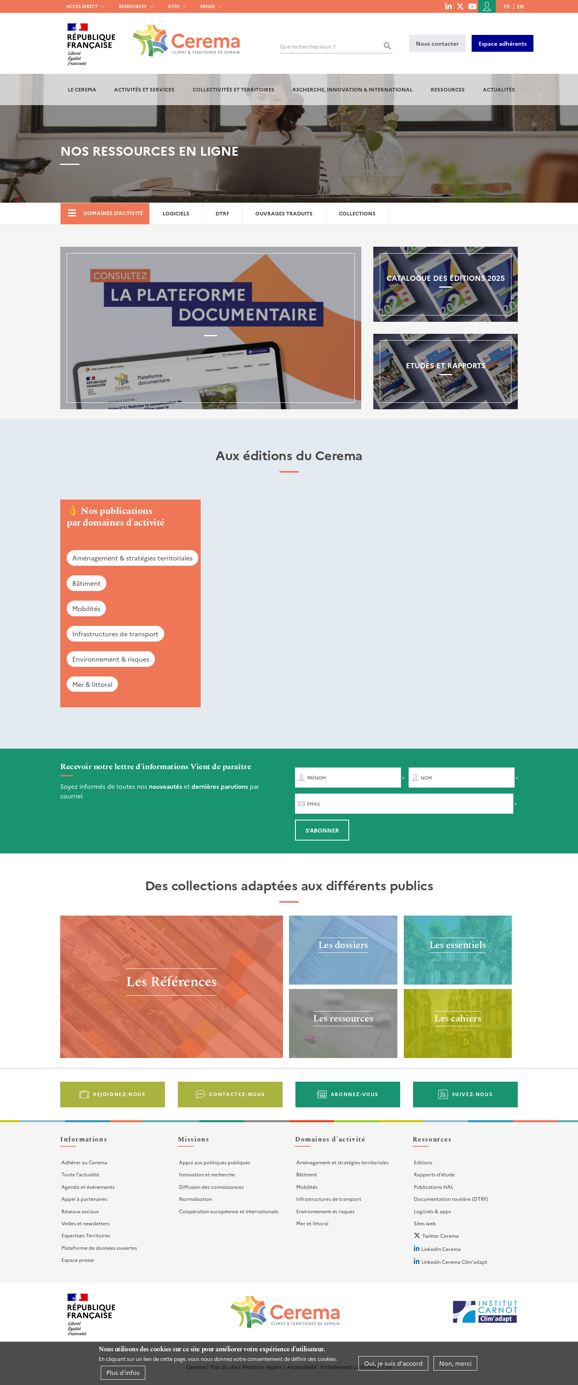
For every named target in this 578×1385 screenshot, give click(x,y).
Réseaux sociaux (80, 1211)
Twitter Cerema (440, 1235)
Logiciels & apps (432, 1211)
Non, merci (455, 1363)
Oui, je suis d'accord (393, 1363)
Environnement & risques (110, 658)
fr (507, 6)
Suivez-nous (472, 1094)
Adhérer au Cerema (84, 1162)
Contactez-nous (237, 1094)
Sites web (425, 1223)
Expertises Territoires (85, 1235)
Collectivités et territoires (234, 89)
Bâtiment (86, 583)
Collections (357, 213)
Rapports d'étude (434, 1174)
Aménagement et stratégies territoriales (342, 1162)
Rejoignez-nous (119, 1094)
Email (314, 803)
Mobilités (86, 608)
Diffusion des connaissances (211, 1186)
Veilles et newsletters (85, 1223)
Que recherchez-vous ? (308, 46)
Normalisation (195, 1198)
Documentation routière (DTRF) (451, 1198)
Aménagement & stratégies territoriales (132, 557)
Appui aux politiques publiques (214, 1162)
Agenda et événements (87, 1186)
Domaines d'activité (113, 212)
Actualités (499, 89)
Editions (423, 1162)
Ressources (133, 6)
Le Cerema (82, 89)
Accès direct (82, 6)
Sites (173, 6)
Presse (207, 6)
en (520, 6)
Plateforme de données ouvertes (99, 1247)
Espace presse (77, 1259)
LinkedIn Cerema (441, 1248)
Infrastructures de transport (115, 633)
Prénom (316, 777)
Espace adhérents (502, 43)
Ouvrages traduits (284, 213)
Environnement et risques (325, 1211)
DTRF (222, 213)
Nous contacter (437, 43)
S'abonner (322, 830)
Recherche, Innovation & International (353, 89)
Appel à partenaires (84, 1198)
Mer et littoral (312, 1223)
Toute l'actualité (80, 1174)
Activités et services (144, 89)
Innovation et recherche (207, 1174)
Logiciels (176, 213)
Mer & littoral (92, 684)
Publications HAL (433, 1186)
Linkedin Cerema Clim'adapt (454, 1261)
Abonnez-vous (355, 1094)
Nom (426, 777)
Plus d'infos (123, 1372)
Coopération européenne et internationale (228, 1211)
